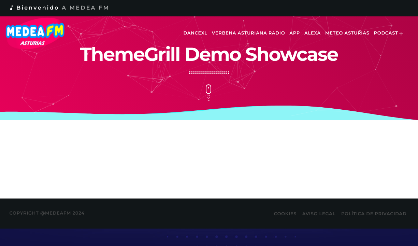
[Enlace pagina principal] (40, 33)
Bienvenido (59, 8)
